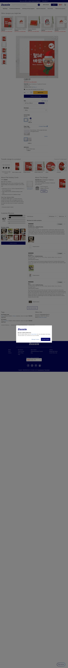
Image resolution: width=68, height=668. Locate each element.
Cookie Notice (34, 334)
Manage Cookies (35, 339)
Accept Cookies (45, 339)
